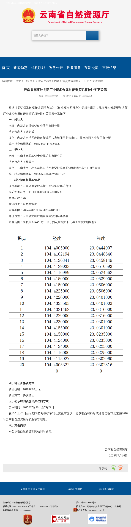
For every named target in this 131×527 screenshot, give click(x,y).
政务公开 (56, 68)
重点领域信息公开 (73, 81)
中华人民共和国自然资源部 (18, 3)
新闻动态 (20, 68)
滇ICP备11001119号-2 (86, 502)
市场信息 (109, 68)
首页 (18, 81)
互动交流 (91, 68)
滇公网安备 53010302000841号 (90, 510)
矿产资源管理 (95, 81)
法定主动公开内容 (48, 81)
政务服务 (74, 68)
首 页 (6, 68)
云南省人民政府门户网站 (46, 3)
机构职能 (38, 68)
